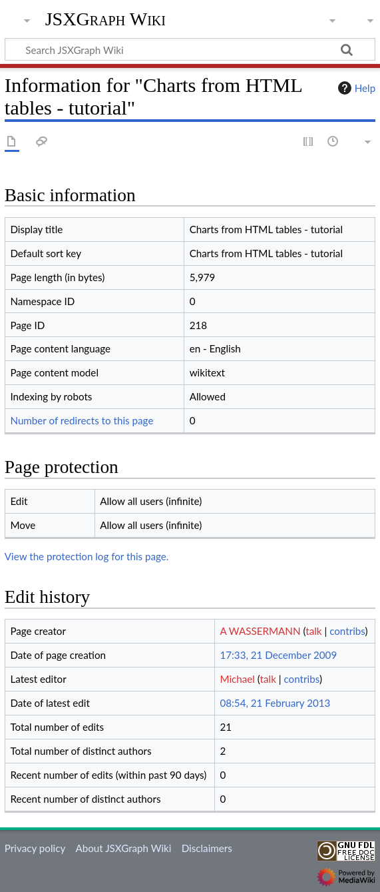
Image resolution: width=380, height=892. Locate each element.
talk (313, 631)
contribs (347, 631)
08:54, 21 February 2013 (275, 703)
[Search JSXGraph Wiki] (190, 49)
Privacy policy (35, 848)
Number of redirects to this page (81, 420)
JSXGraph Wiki (105, 19)
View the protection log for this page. (87, 556)
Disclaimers (207, 848)
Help (355, 88)
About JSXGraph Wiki (123, 848)
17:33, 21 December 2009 (278, 655)
